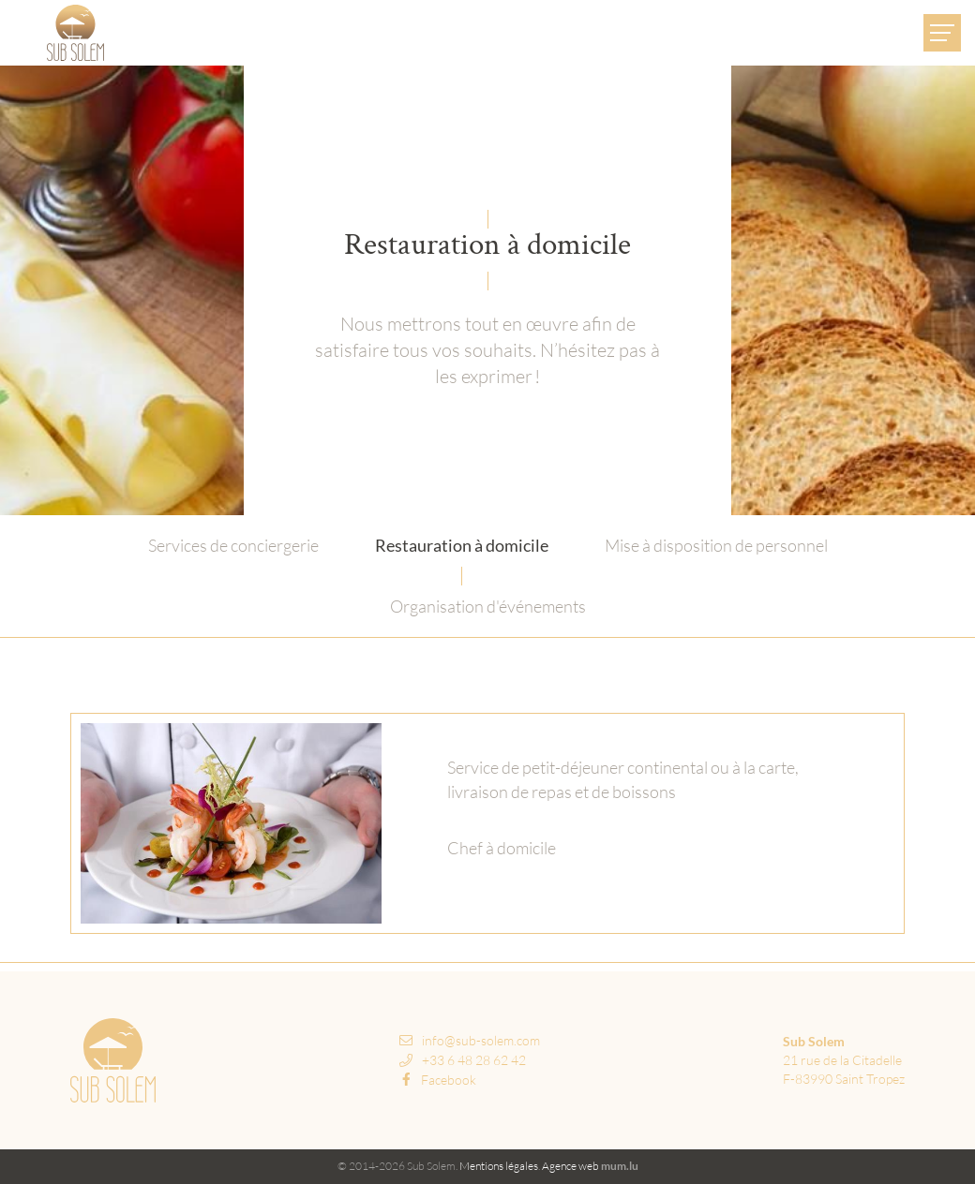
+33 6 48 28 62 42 (474, 1060)
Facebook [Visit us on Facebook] (438, 1080)
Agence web (570, 1166)
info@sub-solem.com (481, 1040)
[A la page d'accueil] (75, 33)
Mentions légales (498, 1166)
